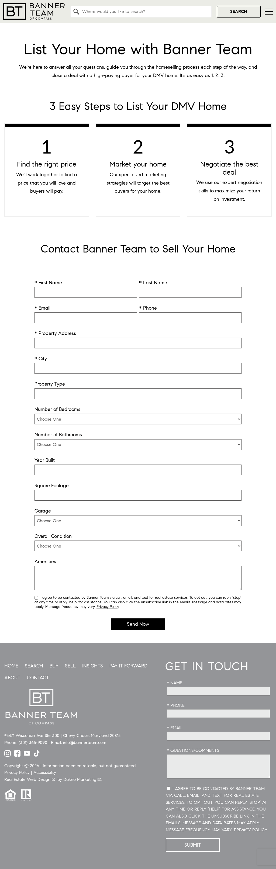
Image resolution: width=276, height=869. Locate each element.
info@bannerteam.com (84, 742)
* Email (42, 308)
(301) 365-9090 (33, 742)
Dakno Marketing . (82, 779)
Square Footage (51, 486)
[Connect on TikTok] (36, 755)
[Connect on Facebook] (17, 755)
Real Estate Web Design (29, 779)
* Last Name (153, 283)
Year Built (44, 460)
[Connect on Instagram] (7, 755)
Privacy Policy (107, 606)
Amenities (45, 562)
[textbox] (144, 11)
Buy (54, 666)
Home (11, 666)
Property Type (49, 384)
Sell (70, 666)
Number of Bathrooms (58, 435)
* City (40, 359)
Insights (92, 666)
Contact (38, 678)
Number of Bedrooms (57, 409)
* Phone (148, 308)
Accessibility (44, 772)
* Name (174, 682)
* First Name (48, 283)
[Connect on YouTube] (27, 755)
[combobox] (141, 12)
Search (238, 11)
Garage (42, 511)
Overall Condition (53, 536)
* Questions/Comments (193, 750)
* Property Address (55, 333)
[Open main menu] (269, 12)
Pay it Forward (128, 666)
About (12, 678)
